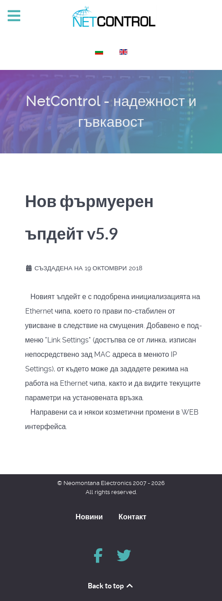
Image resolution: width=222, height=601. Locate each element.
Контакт (132, 517)
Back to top (111, 586)
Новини (89, 517)
